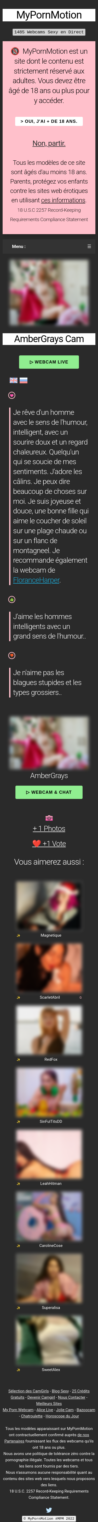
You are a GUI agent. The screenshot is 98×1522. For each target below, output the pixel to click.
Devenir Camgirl (41, 1397)
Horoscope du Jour (62, 1416)
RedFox (50, 1059)
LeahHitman (50, 1183)
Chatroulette (32, 1416)
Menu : (19, 246)
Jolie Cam (65, 1410)
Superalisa (51, 1307)
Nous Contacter (71, 1397)
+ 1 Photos (49, 828)
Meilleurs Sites (49, 1403)
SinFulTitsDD (51, 1121)
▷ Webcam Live (49, 362)
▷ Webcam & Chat (49, 792)
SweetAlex (51, 1369)
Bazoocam (86, 1410)
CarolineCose (51, 1245)
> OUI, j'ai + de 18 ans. (49, 121)
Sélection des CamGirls (28, 1391)
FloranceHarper (36, 580)
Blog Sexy (60, 1391)
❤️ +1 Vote (49, 843)
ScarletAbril (50, 997)
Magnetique (51, 935)
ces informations (63, 200)
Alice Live (45, 1410)
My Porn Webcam (18, 1410)
